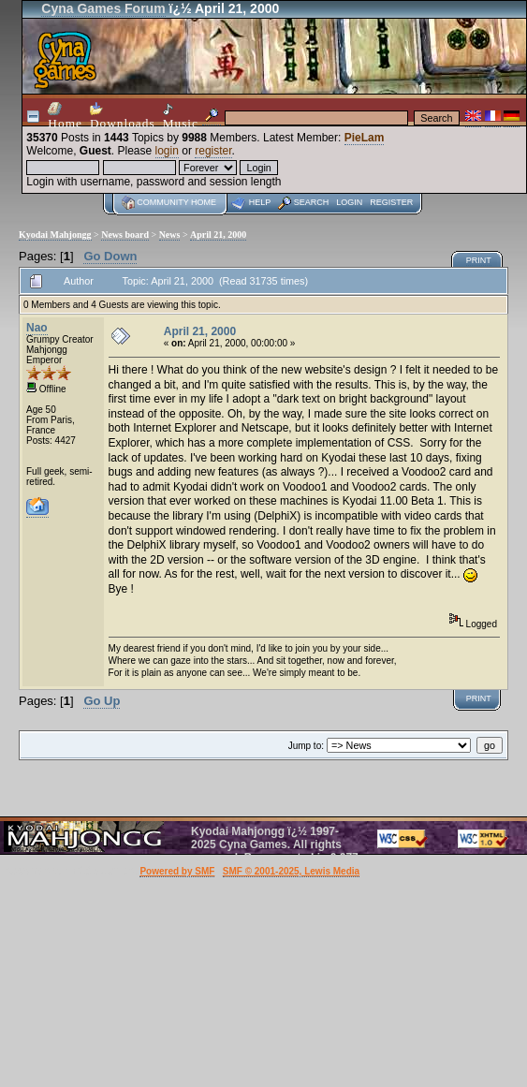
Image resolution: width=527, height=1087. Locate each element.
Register (391, 202)
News (170, 234)
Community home (176, 202)
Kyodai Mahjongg (55, 234)
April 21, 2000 (218, 234)
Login (349, 202)
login (167, 150)
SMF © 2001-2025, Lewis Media (291, 871)
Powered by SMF (176, 871)
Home (65, 116)
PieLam (364, 137)
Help (260, 202)
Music (180, 116)
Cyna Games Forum (103, 8)
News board (125, 234)
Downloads (122, 116)
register (213, 150)
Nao (37, 327)
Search (311, 202)
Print (478, 260)
